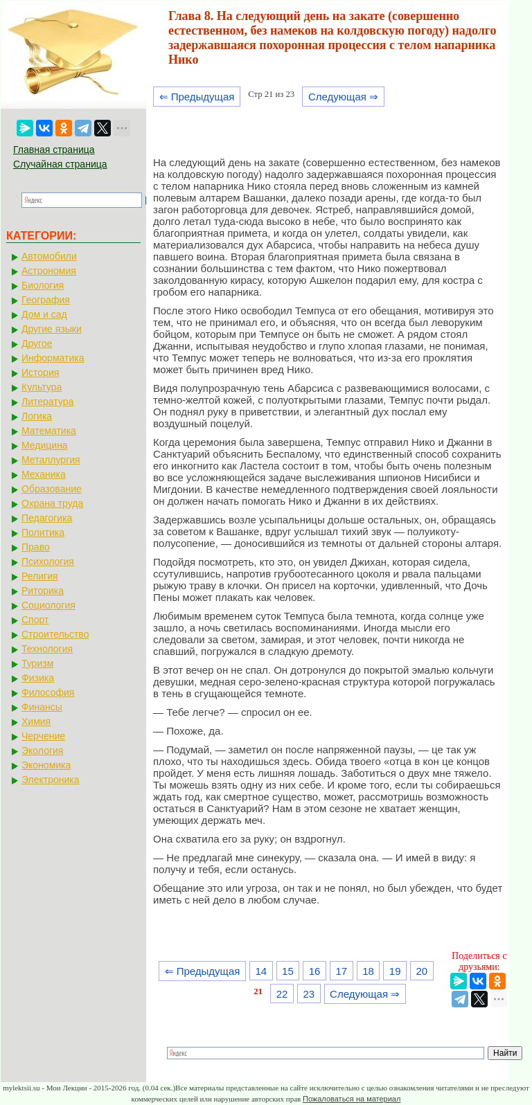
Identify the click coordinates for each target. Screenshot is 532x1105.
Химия (36, 721)
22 (282, 994)
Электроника (50, 779)
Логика (36, 416)
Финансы (41, 706)
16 (315, 971)
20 (422, 971)
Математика (48, 430)
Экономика (46, 765)
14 (261, 971)
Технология (47, 648)
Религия (39, 576)
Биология (42, 285)
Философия (47, 692)
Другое (36, 343)
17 (341, 971)
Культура (41, 387)
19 (395, 971)
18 (368, 971)
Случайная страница (60, 164)
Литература (47, 401)
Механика (43, 474)
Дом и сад (44, 314)
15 (288, 971)
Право (35, 546)
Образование (51, 488)
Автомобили (49, 256)
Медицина (44, 445)
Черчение (43, 736)
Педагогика (46, 517)
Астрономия (48, 270)
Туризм (37, 663)
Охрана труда (52, 503)
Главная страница (54, 149)
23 (308, 994)
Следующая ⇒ (343, 96)
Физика (37, 677)
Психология (47, 561)
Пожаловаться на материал (351, 1099)
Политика (42, 532)
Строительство (55, 634)
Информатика (52, 357)
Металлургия (50, 459)
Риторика (42, 590)
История (40, 372)
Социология (48, 605)
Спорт (34, 619)
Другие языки (51, 328)
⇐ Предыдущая (197, 96)
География (45, 299)
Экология (42, 750)
